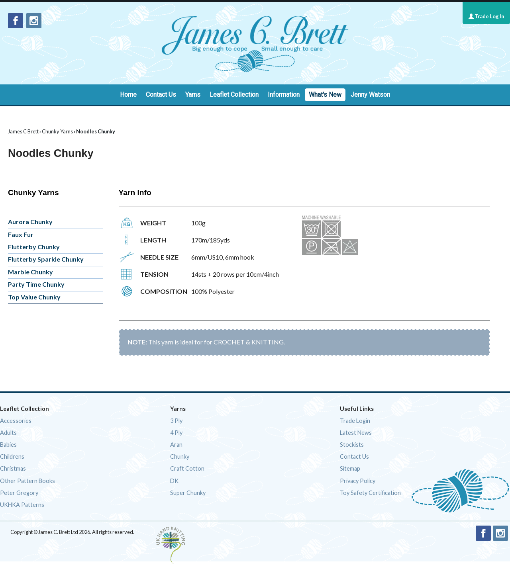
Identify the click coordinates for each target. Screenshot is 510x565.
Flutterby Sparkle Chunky (46, 259)
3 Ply (176, 420)
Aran (176, 444)
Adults (8, 432)
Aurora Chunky (30, 221)
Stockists (352, 444)
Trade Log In (486, 16)
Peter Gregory (19, 492)
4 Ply (176, 432)
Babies (8, 444)
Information (284, 94)
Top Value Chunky (34, 297)
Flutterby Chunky (34, 246)
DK (174, 480)
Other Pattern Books (27, 480)
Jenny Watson (370, 94)
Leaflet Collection (234, 94)
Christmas (13, 468)
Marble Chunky (30, 272)
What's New (325, 94)
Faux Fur (20, 234)
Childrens (12, 456)
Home (128, 94)
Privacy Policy (357, 480)
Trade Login (355, 420)
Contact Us (161, 94)
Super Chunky (188, 492)
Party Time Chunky (36, 284)
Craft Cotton (187, 468)
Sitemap (350, 468)
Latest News (356, 432)
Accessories (15, 420)
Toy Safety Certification (370, 492)
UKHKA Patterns (22, 504)
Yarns (192, 94)
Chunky (179, 456)
